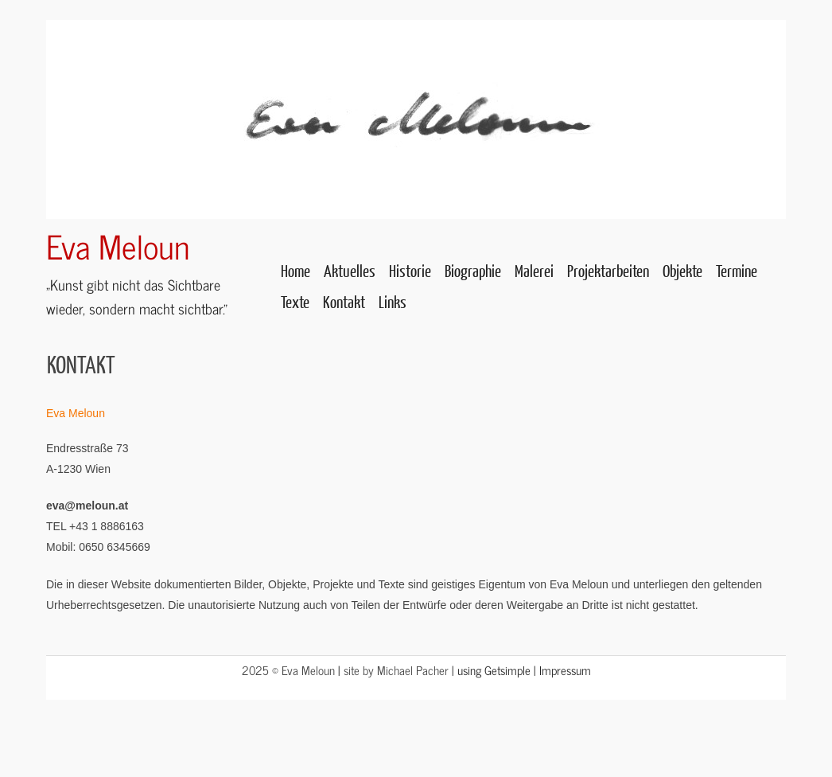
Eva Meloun (117, 245)
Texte (295, 301)
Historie (410, 270)
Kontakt (344, 301)
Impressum (565, 670)
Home (295, 270)
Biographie (473, 270)
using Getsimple (494, 670)
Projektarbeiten (608, 270)
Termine (736, 270)
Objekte (682, 270)
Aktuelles (349, 270)
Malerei (534, 270)
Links (392, 301)
